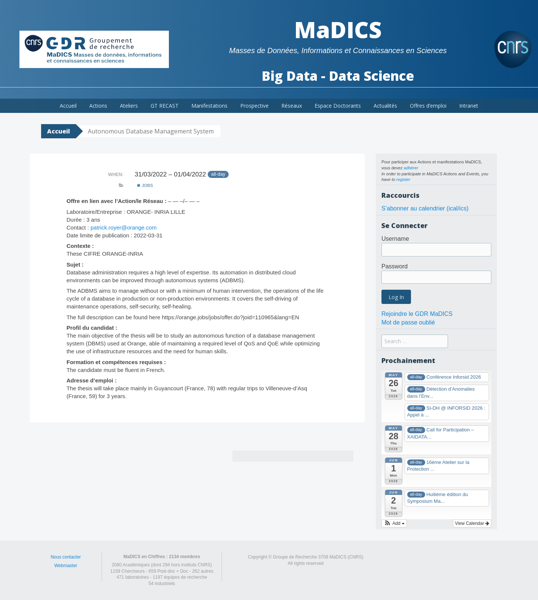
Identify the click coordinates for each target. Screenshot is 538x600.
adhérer (411, 168)
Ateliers (129, 105)
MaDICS (338, 29)
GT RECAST (165, 105)
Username (395, 239)
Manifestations (209, 105)
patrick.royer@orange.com (123, 227)
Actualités (385, 105)
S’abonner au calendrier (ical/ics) (425, 208)
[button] (394, 523)
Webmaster (65, 565)
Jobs (145, 185)
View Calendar (472, 523)
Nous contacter (66, 557)
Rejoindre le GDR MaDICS (416, 314)
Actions (98, 105)
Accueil (68, 105)
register (403, 179)
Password (394, 266)
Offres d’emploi (428, 105)
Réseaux (291, 105)
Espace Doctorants (338, 105)
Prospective (254, 105)
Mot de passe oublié (408, 322)
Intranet (468, 105)
